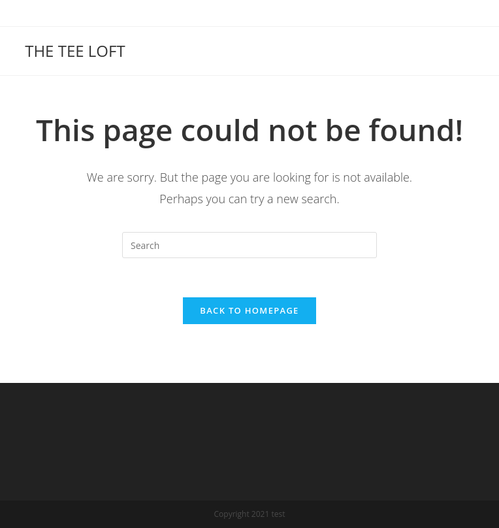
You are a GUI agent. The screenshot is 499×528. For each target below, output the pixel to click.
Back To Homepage (249, 310)
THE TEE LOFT (75, 50)
